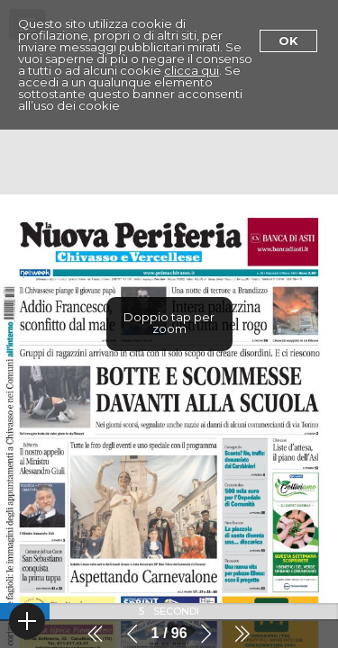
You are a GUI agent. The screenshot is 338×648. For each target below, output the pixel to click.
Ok (288, 40)
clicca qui (191, 70)
